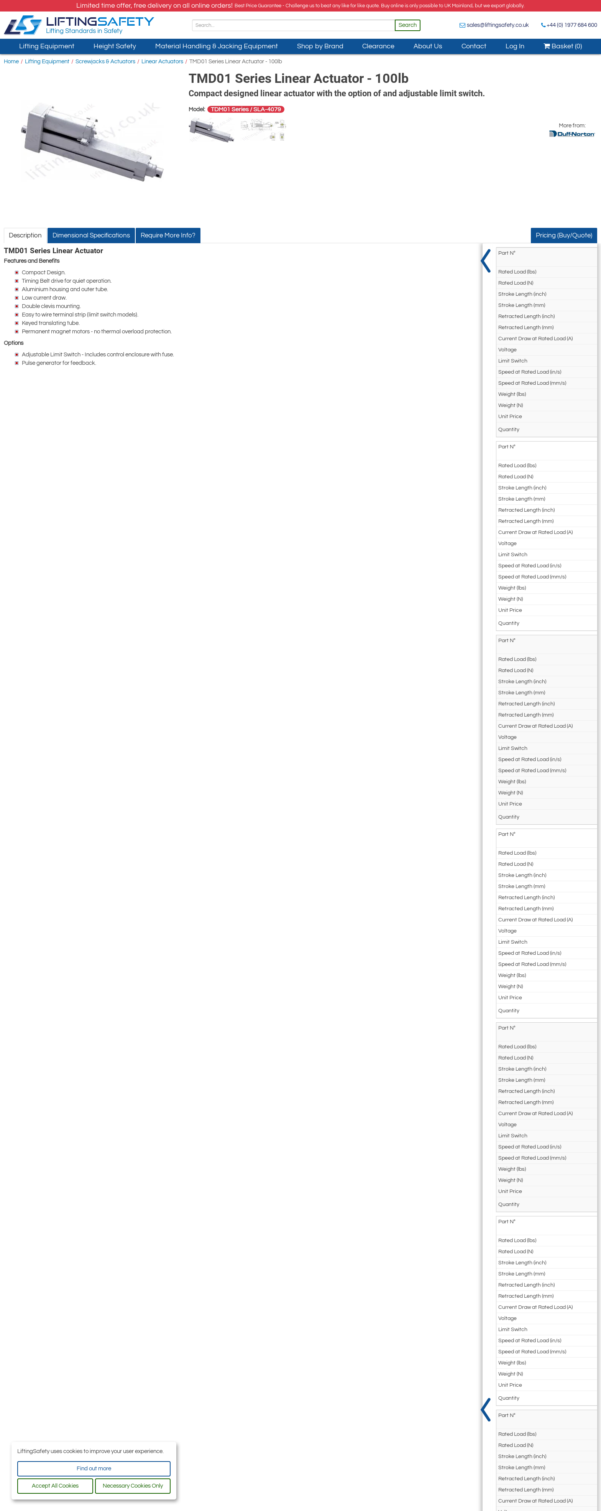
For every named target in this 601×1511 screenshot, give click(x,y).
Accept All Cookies (55, 1486)
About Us (428, 46)
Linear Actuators (162, 61)
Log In (515, 46)
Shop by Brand (320, 46)
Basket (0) (563, 46)
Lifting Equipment (46, 46)
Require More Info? (168, 235)
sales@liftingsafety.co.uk (498, 25)
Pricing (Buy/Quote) (564, 235)
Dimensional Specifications (91, 235)
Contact (473, 46)
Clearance (378, 46)
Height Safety (115, 46)
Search (408, 25)
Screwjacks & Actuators (105, 61)
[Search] (293, 25)
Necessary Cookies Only (133, 1486)
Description (25, 235)
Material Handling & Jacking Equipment (216, 46)
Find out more (94, 1468)
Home (11, 61)
